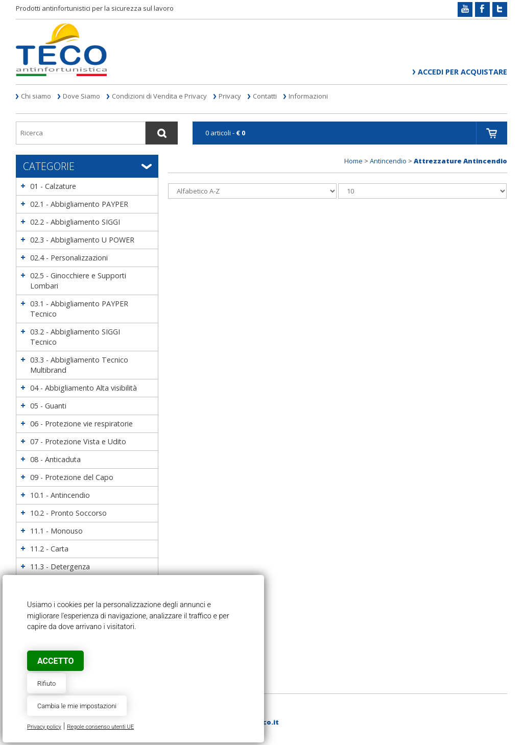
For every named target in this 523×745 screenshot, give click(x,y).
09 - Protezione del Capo (71, 477)
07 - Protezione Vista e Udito (78, 441)
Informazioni (308, 96)
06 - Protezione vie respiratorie (81, 423)
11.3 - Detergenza (60, 566)
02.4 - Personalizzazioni (69, 257)
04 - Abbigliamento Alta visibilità (83, 388)
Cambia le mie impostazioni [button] (76, 706)
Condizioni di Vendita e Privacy (159, 96)
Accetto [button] (55, 661)
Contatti (265, 96)
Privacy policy (44, 727)
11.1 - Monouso (56, 531)
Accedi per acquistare (462, 72)
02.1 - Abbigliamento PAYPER (79, 204)
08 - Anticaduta (55, 459)
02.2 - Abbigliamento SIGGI (75, 222)
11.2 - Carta (49, 549)
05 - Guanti (48, 406)
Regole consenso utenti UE (100, 727)
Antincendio (388, 160)
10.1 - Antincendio (60, 495)
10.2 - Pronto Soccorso (68, 513)
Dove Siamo (81, 96)
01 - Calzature (53, 186)
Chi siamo (36, 96)
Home (353, 160)
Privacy (230, 96)
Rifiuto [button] (46, 683)
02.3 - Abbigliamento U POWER (82, 240)
